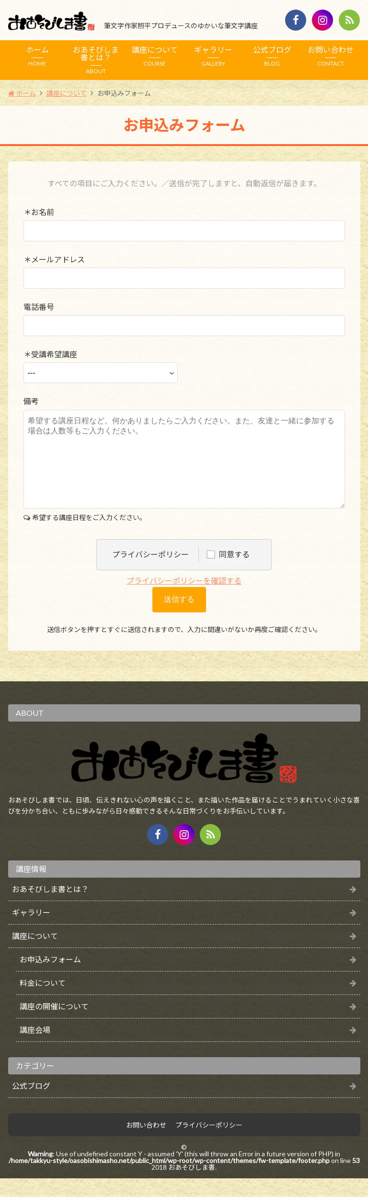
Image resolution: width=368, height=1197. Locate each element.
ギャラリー (213, 56)
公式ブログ (272, 56)
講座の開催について (54, 1024)
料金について (43, 1001)
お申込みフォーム (50, 977)
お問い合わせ (330, 56)
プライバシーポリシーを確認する (184, 599)
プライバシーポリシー (208, 1144)
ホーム (37, 56)
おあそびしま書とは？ (96, 60)
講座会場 (35, 1048)
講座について (155, 56)
